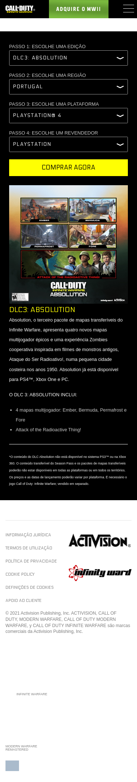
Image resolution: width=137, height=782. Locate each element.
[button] (12, 763)
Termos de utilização (28, 548)
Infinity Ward (100, 573)
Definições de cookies (29, 587)
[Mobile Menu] (128, 8)
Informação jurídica (28, 535)
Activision (100, 541)
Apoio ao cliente (23, 600)
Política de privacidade (31, 561)
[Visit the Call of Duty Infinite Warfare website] (20, 9)
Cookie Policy (19, 574)
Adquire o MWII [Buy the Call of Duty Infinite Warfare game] (78, 9)
